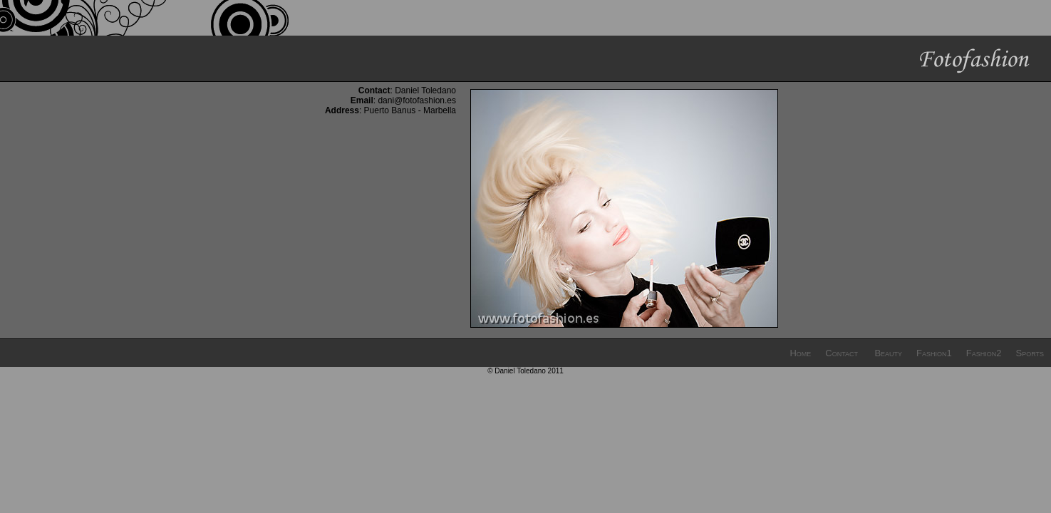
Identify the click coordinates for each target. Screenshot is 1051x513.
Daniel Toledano (425, 90)
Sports (1029, 353)
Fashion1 (934, 353)
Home (800, 353)
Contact (841, 353)
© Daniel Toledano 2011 (525, 371)
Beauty (888, 353)
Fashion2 (984, 353)
